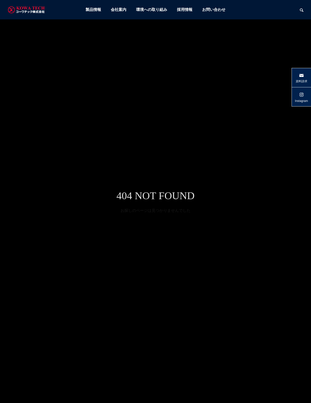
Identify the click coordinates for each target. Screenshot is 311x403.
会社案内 (118, 10)
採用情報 (184, 10)
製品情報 (93, 10)
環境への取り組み (151, 10)
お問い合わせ (213, 10)
